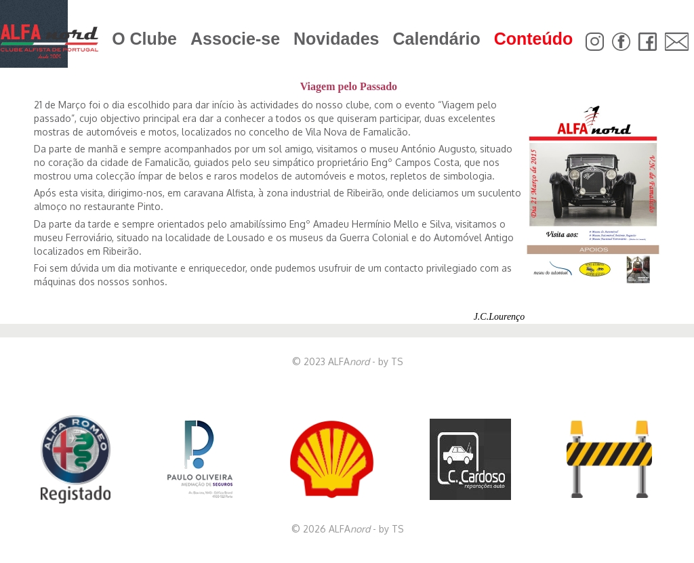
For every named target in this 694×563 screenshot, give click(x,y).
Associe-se (235, 38)
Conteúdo (533, 38)
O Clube (144, 38)
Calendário (436, 38)
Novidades (336, 38)
